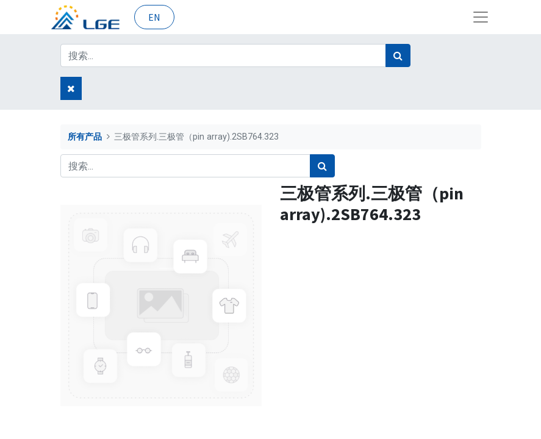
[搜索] (397, 55)
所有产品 (85, 137)
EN (154, 17)
